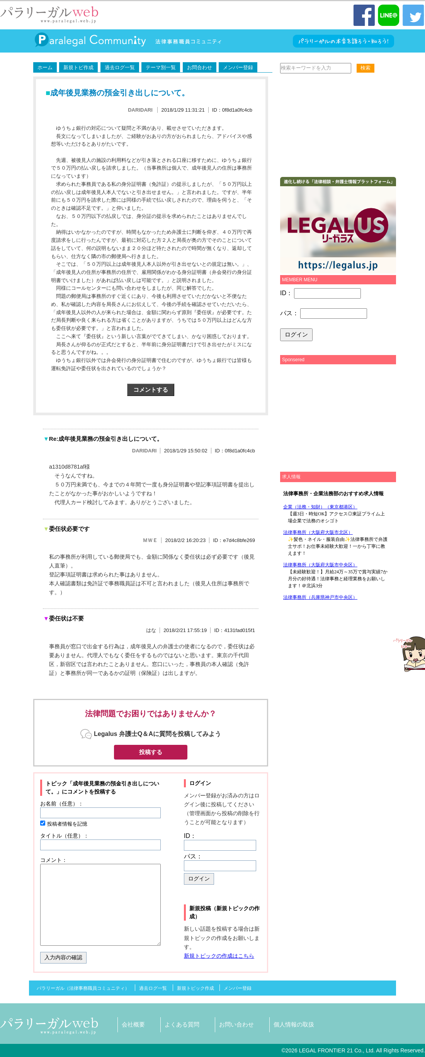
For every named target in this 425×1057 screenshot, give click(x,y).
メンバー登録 (238, 67)
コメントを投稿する (91, 792)
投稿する (150, 752)
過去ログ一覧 (120, 67)
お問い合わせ (236, 1024)
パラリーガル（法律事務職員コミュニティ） (83, 988)
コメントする (150, 389)
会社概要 (133, 1024)
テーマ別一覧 (161, 67)
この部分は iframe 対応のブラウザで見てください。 (336, 544)
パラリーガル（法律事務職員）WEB (49, 15)
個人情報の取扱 (294, 1024)
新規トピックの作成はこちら (219, 956)
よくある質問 (182, 1024)
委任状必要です (66, 528)
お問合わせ (199, 67)
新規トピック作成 (195, 988)
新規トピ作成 (78, 67)
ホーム (45, 67)
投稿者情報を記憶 (67, 824)
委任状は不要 (63, 618)
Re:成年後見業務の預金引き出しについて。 (103, 438)
